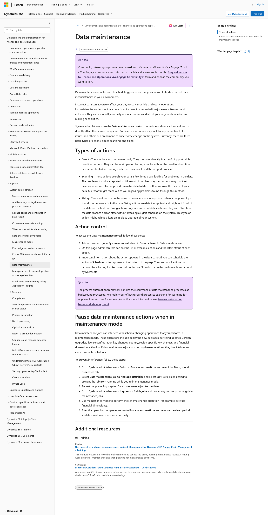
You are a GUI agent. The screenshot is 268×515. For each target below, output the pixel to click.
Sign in (260, 4)
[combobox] (27, 30)
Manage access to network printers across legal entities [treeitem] (30, 273)
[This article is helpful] (245, 51)
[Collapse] (49, 23)
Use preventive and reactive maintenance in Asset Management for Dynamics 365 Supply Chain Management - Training (133, 449)
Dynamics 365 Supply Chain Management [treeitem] (21, 421)
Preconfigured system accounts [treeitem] (28, 248)
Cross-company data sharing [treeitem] (27, 223)
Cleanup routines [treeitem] (21, 377)
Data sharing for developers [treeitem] (26, 235)
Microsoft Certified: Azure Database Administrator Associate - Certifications (115, 467)
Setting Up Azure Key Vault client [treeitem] (29, 371)
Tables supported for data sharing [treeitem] (29, 229)
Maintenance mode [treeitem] (22, 241)
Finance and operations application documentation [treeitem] (28, 50)
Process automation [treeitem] (22, 314)
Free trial (257, 13)
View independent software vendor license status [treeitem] (30, 306)
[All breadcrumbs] (78, 25)
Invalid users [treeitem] (18, 383)
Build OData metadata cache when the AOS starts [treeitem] (30, 352)
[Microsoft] (6, 4)
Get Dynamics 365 (237, 13)
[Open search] (252, 5)
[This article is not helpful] (249, 51)
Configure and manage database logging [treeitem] (29, 342)
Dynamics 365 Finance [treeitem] (19, 429)
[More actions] (190, 25)
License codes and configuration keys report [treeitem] (29, 215)
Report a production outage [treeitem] (27, 333)
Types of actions (227, 32)
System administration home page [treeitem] (30, 196)
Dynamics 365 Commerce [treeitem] (20, 435)
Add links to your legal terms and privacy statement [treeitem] (29, 204)
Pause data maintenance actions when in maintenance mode (240, 38)
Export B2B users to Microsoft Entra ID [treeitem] (31, 256)
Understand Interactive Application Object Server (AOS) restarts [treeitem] (30, 363)
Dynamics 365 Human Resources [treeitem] (24, 442)
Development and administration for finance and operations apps (118, 25)
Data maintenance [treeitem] (22, 264)
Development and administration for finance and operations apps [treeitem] (29, 60)
